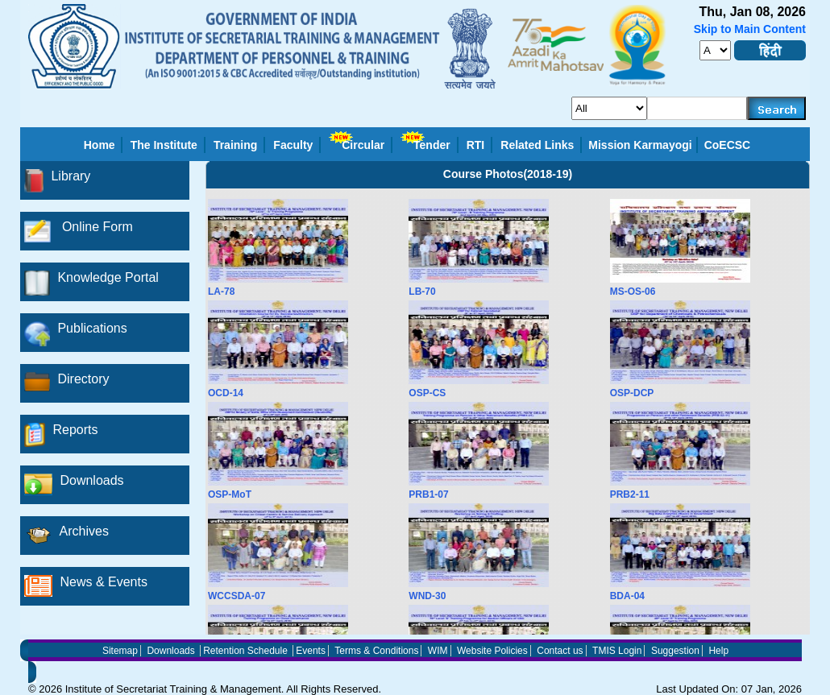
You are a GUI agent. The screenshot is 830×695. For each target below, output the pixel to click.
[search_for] (609, 108)
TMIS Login (616, 650)
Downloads (170, 650)
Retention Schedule (245, 650)
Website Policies (492, 650)
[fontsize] (715, 50)
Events (311, 650)
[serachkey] (697, 108)
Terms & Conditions (376, 650)
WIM (438, 650)
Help (718, 650)
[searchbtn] (777, 108)
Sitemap (120, 650)
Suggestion (675, 650)
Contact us (560, 650)
